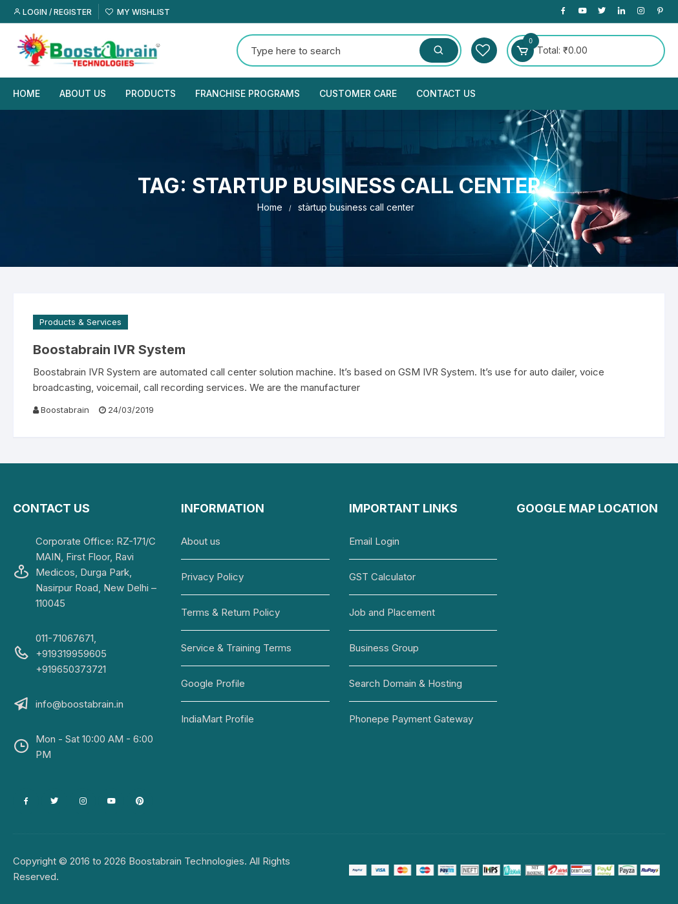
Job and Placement (392, 612)
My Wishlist (137, 12)
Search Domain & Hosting (405, 683)
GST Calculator (382, 577)
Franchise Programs (247, 93)
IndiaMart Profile (217, 719)
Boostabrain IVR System (109, 349)
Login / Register (52, 12)
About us (82, 93)
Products (150, 93)
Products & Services (80, 322)
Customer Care (358, 93)
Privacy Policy (212, 577)
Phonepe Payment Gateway (411, 719)
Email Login (374, 541)
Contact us (446, 93)
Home (26, 93)
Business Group (384, 648)
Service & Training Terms (236, 648)
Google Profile (213, 683)
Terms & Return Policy (230, 612)
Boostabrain (65, 410)
